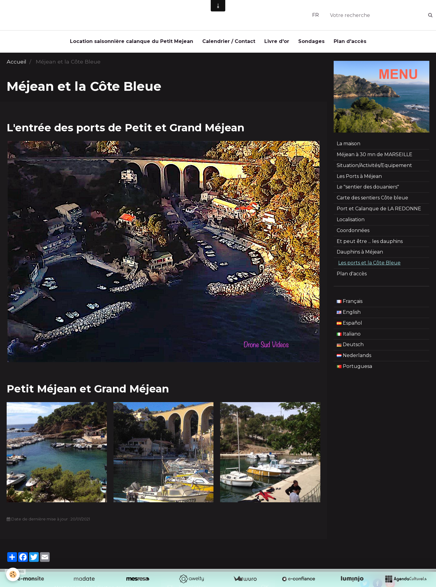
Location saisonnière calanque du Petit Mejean (131, 41)
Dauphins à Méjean (360, 253)
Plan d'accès (350, 41)
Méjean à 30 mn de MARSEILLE (374, 156)
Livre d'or (276, 41)
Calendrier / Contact (228, 41)
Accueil (16, 63)
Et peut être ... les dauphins (370, 243)
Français (349, 303)
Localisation (351, 221)
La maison (348, 145)
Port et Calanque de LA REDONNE (379, 210)
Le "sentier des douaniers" (368, 188)
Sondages (311, 41)
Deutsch (350, 346)
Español (349, 324)
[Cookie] (13, 574)
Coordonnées (353, 232)
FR (315, 15)
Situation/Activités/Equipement (374, 167)
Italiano (349, 335)
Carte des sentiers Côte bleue (372, 199)
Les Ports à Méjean (359, 178)
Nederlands (354, 357)
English (349, 313)
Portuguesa (354, 368)
